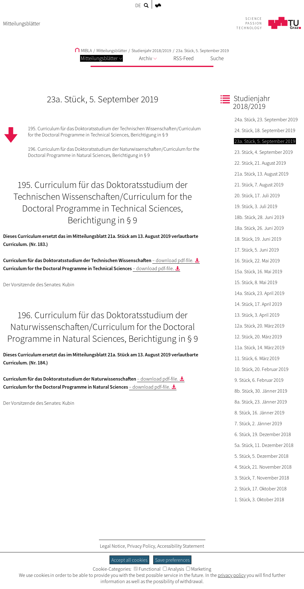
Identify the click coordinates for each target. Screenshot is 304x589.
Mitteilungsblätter (101, 58)
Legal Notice (112, 546)
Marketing (198, 569)
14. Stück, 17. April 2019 (258, 304)
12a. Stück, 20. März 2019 (259, 326)
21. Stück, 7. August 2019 (259, 184)
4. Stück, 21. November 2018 (263, 467)
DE (138, 5)
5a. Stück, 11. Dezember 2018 (264, 445)
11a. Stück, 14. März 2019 (259, 347)
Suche (217, 58)
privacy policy (232, 575)
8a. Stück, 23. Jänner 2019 (261, 402)
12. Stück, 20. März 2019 (258, 336)
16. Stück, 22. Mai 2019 (257, 260)
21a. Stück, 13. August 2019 (261, 174)
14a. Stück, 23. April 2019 (259, 293)
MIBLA (83, 50)
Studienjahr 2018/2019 (151, 50)
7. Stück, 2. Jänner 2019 (258, 423)
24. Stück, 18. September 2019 (265, 130)
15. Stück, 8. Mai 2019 (256, 282)
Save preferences (172, 560)
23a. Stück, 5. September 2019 (202, 50)
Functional (147, 569)
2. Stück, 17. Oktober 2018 (261, 488)
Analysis (173, 569)
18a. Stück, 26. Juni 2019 (259, 228)
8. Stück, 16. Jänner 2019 (259, 412)
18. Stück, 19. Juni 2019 (258, 239)
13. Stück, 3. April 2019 (257, 315)
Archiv (148, 58)
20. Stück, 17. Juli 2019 (257, 195)
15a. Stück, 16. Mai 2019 (258, 271)
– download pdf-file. (173, 260)
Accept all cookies (129, 560)
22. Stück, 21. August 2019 (260, 163)
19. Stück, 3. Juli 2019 (256, 206)
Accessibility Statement (180, 546)
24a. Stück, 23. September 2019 (266, 119)
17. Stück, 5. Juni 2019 (257, 250)
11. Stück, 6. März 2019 (257, 358)
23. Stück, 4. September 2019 (264, 152)
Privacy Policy (141, 546)
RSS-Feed (183, 58)
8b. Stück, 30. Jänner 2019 (261, 391)
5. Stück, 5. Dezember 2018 (261, 456)
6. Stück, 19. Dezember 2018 (263, 434)
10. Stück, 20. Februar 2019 (261, 369)
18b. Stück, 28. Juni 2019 (259, 217)
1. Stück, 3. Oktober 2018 (259, 499)
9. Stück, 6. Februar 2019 (259, 380)
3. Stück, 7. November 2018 (262, 478)
